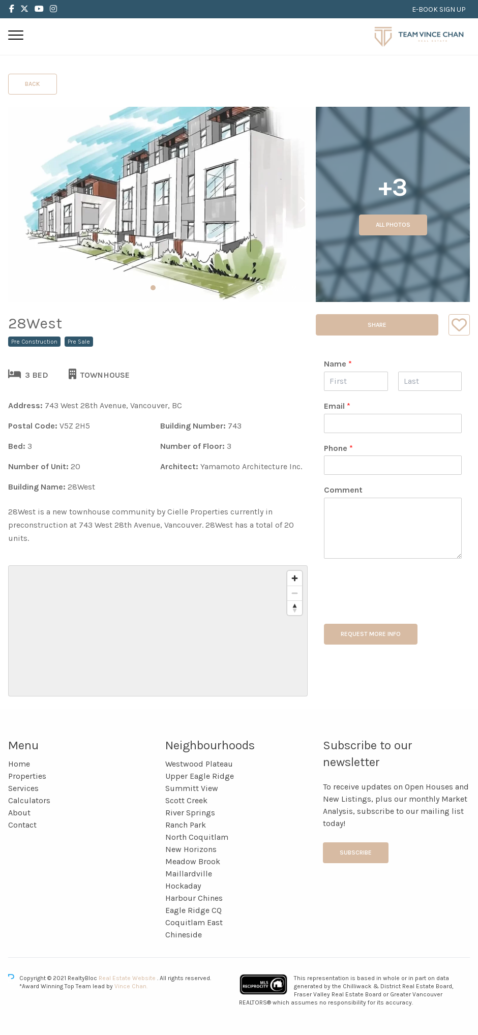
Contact (22, 825)
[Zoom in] (294, 578)
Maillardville (188, 873)
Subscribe (356, 852)
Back (32, 83)
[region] (158, 631)
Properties (27, 776)
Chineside (183, 934)
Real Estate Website (128, 978)
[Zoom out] (294, 593)
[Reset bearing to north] (294, 607)
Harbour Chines (194, 898)
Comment (343, 490)
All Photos (393, 224)
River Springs (190, 812)
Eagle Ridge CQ (193, 910)
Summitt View (191, 788)
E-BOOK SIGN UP (439, 9)
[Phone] (393, 465)
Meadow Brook (192, 861)
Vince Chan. (130, 986)
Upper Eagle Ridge (199, 776)
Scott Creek (186, 800)
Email (337, 406)
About (19, 812)
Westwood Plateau (199, 764)
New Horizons (191, 849)
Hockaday (183, 886)
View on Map (281, 288)
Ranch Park (185, 825)
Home (19, 764)
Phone (338, 448)
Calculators (29, 800)
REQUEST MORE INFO (371, 633)
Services (23, 788)
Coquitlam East (194, 922)
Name (338, 364)
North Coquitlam (196, 837)
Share (377, 324)
